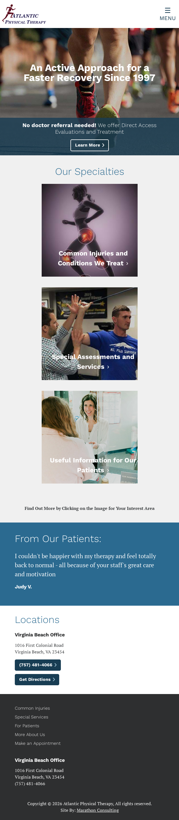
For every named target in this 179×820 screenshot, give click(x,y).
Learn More (87, 145)
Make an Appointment (38, 743)
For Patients (27, 725)
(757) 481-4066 (35, 664)
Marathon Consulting (98, 810)
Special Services (31, 717)
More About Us (30, 734)
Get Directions (35, 679)
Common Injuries (32, 708)
